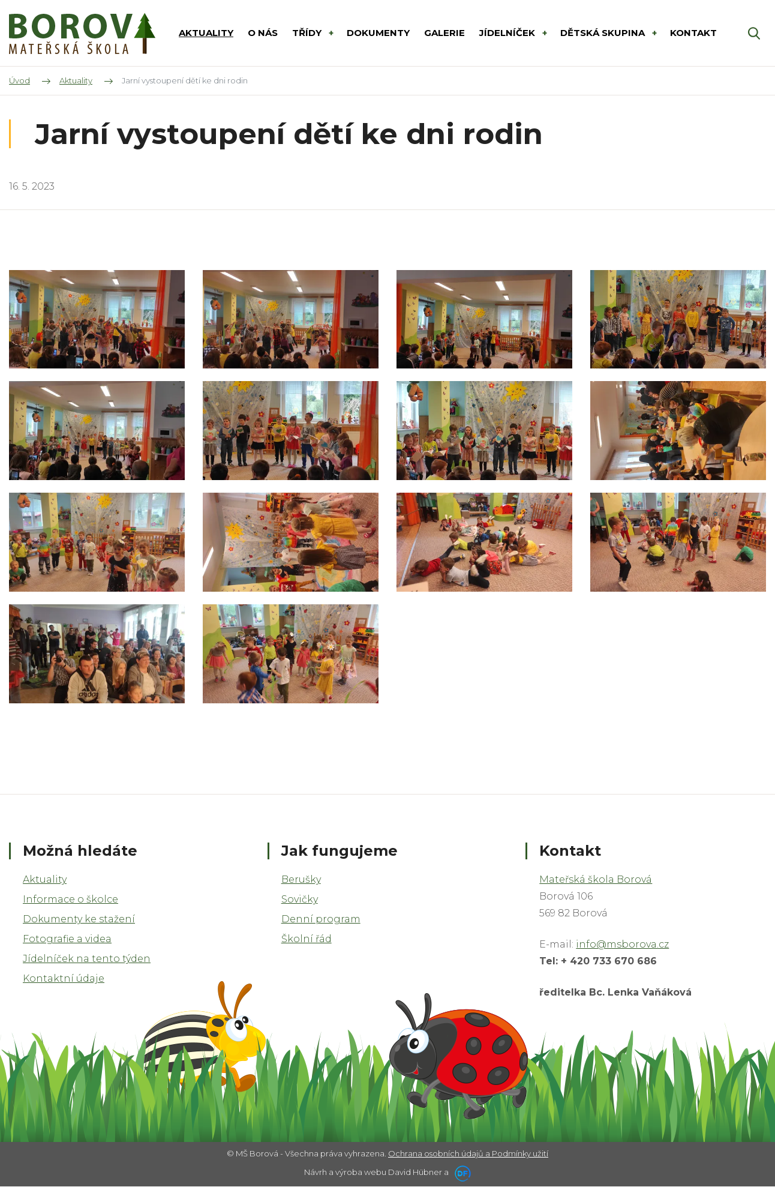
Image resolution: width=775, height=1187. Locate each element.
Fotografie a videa (67, 939)
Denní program (321, 919)
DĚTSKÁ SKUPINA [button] (603, 32)
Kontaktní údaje (63, 978)
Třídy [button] (308, 32)
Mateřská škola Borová (595, 879)
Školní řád (306, 939)
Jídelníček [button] (508, 32)
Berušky (301, 879)
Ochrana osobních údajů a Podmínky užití (468, 1153)
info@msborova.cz (622, 944)
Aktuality (45, 879)
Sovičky (299, 899)
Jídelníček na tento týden (87, 958)
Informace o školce (70, 899)
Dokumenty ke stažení (79, 919)
